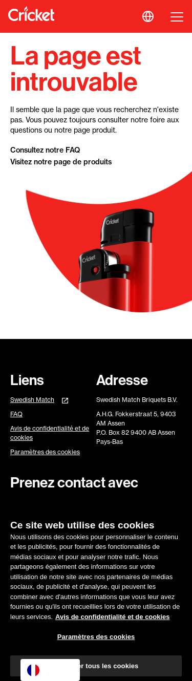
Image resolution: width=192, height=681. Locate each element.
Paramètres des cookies (45, 452)
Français (48, 670)
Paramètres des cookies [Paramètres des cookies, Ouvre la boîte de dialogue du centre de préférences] (96, 640)
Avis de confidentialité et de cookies (49, 432)
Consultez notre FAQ (45, 150)
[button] (148, 16)
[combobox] (50, 670)
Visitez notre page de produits (61, 161)
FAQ (16, 414)
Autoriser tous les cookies (96, 669)
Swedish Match (32, 399)
